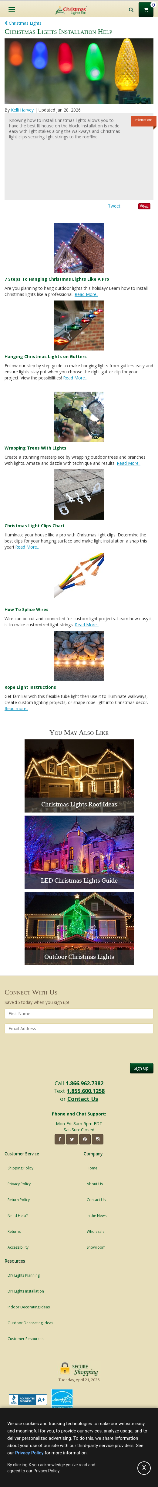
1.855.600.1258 (86, 1090)
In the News (96, 1215)
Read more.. (16, 708)
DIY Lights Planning (24, 1275)
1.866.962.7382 (84, 1083)
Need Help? (18, 1215)
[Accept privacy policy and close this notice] (144, 1468)
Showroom (96, 1247)
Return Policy (19, 1199)
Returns (14, 1231)
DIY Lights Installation (26, 1291)
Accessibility (18, 1247)
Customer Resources (25, 1338)
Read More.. (86, 294)
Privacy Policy (19, 1183)
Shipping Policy (20, 1168)
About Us (95, 1183)
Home (92, 1168)
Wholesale (96, 1231)
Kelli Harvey (22, 110)
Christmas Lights (23, 23)
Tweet (114, 206)
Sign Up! (142, 1068)
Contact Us (82, 1098)
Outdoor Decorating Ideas (30, 1322)
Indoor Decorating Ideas (29, 1307)
